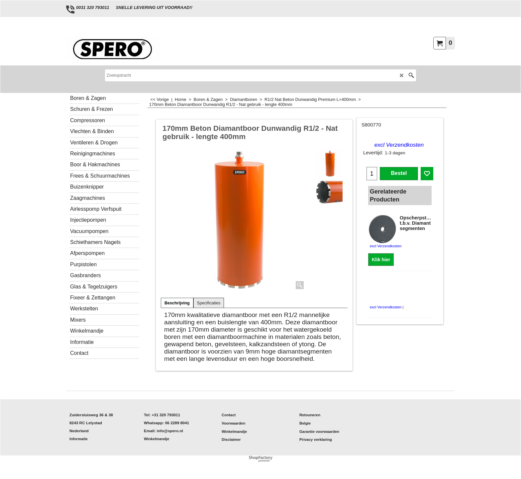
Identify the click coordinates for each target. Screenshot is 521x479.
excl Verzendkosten (399, 145)
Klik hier (381, 259)
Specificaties (209, 303)
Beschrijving (177, 303)
